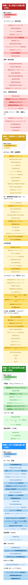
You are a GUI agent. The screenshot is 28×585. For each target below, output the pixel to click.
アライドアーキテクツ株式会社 (15, 37)
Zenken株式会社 (15, 53)
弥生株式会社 (15, 227)
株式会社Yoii (15, 432)
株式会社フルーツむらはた (16, 118)
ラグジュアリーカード (16, 539)
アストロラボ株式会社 (16, 202)
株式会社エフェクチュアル (16, 25)
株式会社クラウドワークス (16, 205)
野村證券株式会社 (16, 498)
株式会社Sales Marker (16, 43)
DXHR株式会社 (16, 168)
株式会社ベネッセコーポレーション (15, 233)
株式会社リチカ (16, 40)
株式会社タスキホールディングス (16, 406)
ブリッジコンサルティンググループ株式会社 (16, 295)
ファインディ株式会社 (16, 171)
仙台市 (16, 361)
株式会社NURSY (15, 338)
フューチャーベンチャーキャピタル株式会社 (16, 522)
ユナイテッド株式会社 (16, 510)
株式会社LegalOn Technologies (15, 215)
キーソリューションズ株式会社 (15, 256)
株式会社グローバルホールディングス (16, 88)
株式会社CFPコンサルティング (15, 279)
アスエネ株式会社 (16, 435)
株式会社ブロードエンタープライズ (15, 387)
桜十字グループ (16, 341)
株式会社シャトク (16, 438)
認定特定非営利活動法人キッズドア (15, 564)
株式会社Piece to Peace (15, 85)
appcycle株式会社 (15, 73)
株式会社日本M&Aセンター (15, 105)
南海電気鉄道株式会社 (16, 575)
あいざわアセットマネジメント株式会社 (16, 473)
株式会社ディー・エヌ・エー (16, 320)
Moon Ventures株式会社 (15, 492)
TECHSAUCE (15, 130)
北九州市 (15, 355)
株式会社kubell (16, 224)
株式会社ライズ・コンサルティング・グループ (16, 300)
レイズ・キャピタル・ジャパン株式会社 (16, 529)
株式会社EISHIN (15, 417)
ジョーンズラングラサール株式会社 (15, 572)
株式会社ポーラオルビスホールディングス (16, 348)
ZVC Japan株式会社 (15, 239)
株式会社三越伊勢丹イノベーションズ (16, 489)
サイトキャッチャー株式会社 (16, 108)
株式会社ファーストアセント (16, 250)
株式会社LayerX (15, 218)
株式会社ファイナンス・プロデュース (16, 99)
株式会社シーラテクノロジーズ (15, 409)
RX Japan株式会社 (16, 127)
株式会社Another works (15, 159)
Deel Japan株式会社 (15, 209)
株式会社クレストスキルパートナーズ (16, 477)
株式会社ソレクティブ (16, 34)
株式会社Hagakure (16, 28)
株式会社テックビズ (15, 190)
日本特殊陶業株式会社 (16, 464)
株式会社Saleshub (16, 82)
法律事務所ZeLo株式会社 (15, 289)
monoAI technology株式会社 (16, 326)
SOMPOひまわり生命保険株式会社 (15, 556)
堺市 (16, 358)
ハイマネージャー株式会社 (16, 174)
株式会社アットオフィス (15, 397)
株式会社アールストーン (15, 156)
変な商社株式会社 (16, 124)
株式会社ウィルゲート (16, 49)
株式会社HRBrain (15, 177)
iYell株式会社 (15, 536)
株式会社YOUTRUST (15, 193)
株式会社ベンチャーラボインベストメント (16, 514)
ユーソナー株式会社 (15, 424)
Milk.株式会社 (15, 335)
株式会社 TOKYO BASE (15, 525)
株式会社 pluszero (16, 247)
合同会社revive (16, 96)
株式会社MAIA (16, 180)
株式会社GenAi (16, 271)
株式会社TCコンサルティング (16, 70)
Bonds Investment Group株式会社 (15, 518)
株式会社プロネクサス (16, 304)
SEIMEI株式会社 (15, 547)
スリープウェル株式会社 (15, 265)
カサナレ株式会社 (16, 253)
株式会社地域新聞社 (15, 317)
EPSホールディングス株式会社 (15, 332)
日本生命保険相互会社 (16, 553)
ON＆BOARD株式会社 (16, 504)
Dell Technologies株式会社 (15, 236)
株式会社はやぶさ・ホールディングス (16, 121)
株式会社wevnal (15, 56)
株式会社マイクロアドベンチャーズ (15, 486)
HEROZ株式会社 (15, 268)
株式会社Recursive (16, 259)
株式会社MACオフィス (16, 400)
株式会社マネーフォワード (16, 221)
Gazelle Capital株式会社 (15, 480)
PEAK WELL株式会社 (16, 352)
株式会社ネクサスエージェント (15, 403)
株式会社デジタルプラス (15, 323)
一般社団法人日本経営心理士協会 (16, 183)
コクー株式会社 (16, 230)
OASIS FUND (15, 501)
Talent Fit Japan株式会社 (15, 186)
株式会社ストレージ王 (16, 393)
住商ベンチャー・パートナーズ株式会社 (16, 470)
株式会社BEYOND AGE (15, 63)
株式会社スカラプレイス (15, 102)
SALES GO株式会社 (15, 66)
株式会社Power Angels (16, 467)
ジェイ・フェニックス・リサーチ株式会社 (16, 420)
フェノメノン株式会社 (16, 31)
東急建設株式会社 (16, 578)
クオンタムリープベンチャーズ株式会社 (16, 507)
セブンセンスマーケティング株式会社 (16, 46)
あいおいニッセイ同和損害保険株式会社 (16, 550)
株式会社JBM (15, 390)
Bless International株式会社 (15, 76)
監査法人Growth (15, 285)
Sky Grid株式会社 (15, 262)
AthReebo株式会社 (16, 162)
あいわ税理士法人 (16, 292)
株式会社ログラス (16, 212)
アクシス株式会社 (16, 165)
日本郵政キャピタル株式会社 (16, 495)
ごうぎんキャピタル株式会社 (16, 483)
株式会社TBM (15, 79)
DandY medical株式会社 (15, 329)
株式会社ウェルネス (15, 344)
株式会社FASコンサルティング (15, 282)
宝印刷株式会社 (16, 307)
